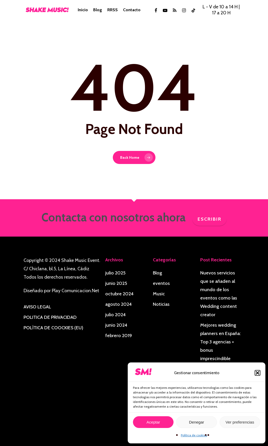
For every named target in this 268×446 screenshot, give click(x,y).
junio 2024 (116, 325)
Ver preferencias (240, 422)
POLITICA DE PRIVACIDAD (50, 317)
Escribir (209, 219)
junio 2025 (116, 283)
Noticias (161, 304)
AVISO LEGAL (37, 307)
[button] (257, 372)
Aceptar (153, 422)
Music (159, 294)
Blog (157, 273)
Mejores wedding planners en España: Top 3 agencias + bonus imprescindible (220, 341)
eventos (161, 283)
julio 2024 (115, 315)
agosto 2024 (118, 304)
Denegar (196, 422)
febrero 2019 (118, 335)
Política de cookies (194, 435)
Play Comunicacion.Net (75, 291)
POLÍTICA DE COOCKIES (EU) (53, 328)
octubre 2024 (119, 294)
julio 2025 (115, 273)
